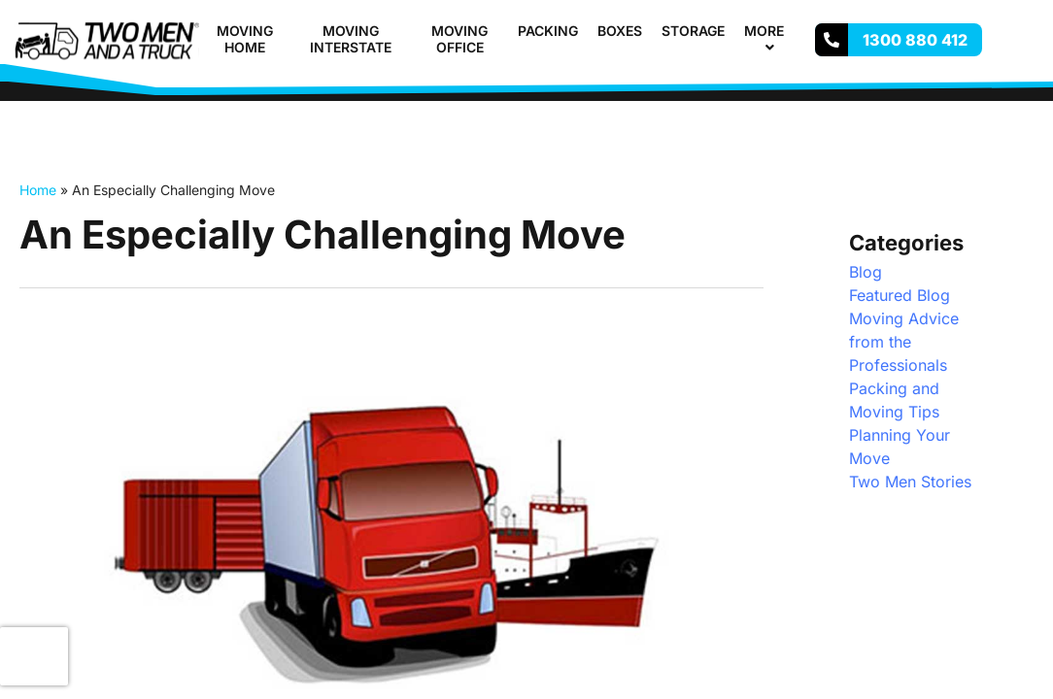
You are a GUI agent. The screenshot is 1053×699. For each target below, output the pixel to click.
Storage (693, 30)
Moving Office (459, 38)
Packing (548, 30)
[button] (792, 30)
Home (37, 190)
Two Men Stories (910, 481)
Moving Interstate (350, 38)
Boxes (619, 30)
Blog (865, 272)
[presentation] (34, 656)
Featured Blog (899, 295)
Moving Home (245, 38)
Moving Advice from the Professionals (904, 342)
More (772, 38)
